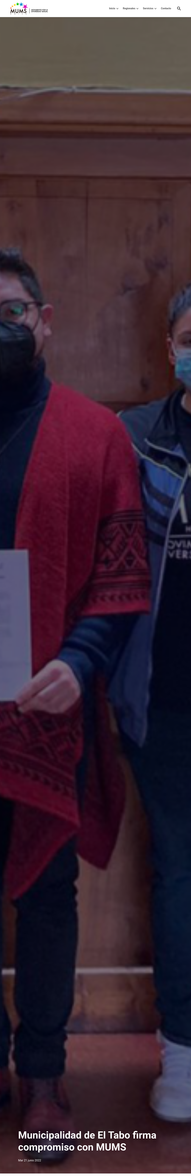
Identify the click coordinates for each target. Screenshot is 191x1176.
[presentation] (117, 8)
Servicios (148, 8)
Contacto (166, 8)
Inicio (112, 8)
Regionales (129, 8)
